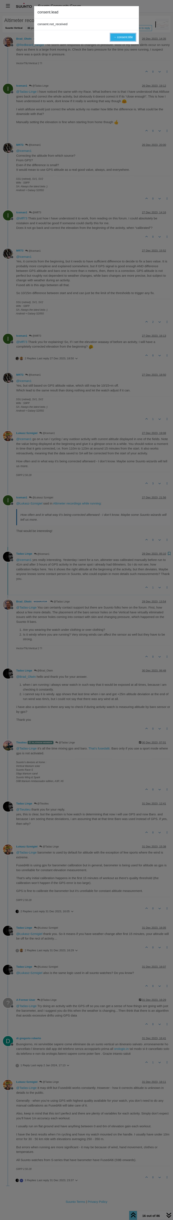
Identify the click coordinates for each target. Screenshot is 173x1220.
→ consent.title (123, 37)
